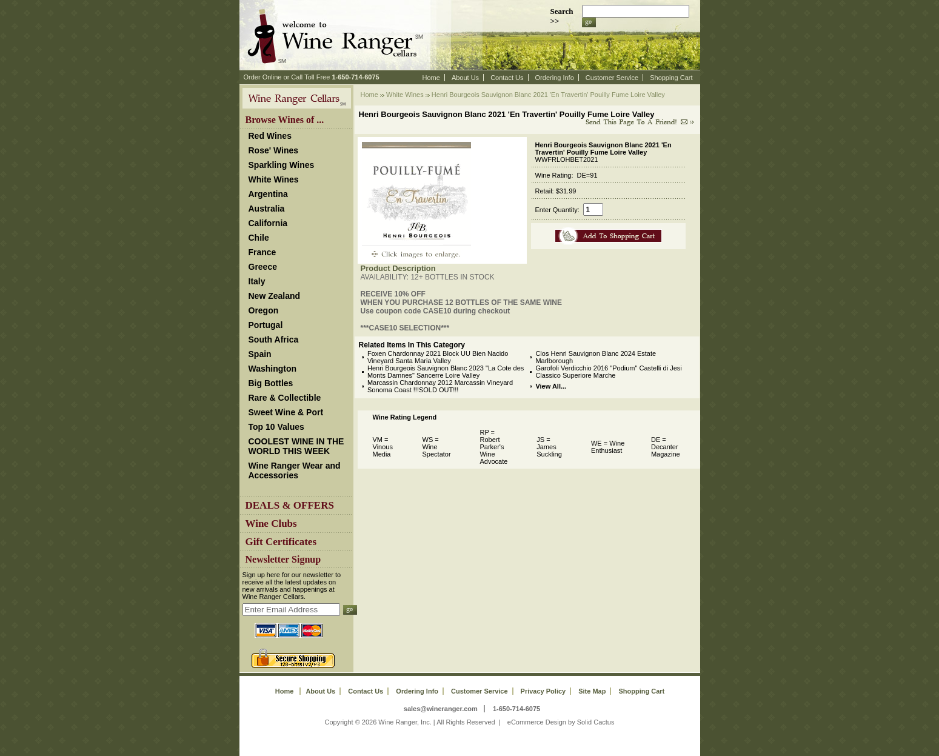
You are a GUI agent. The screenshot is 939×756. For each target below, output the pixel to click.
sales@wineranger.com (441, 708)
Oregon (264, 310)
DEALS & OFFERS (290, 505)
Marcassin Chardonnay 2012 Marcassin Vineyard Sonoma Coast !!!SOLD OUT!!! (440, 386)
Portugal (266, 325)
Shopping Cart (671, 77)
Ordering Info (554, 77)
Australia (267, 208)
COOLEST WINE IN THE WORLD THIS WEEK (296, 446)
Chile (259, 238)
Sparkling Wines (282, 165)
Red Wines (270, 136)
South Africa (274, 339)
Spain (260, 354)
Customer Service (612, 77)
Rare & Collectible (285, 398)
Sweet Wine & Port (286, 412)
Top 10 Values (276, 427)
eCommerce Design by (541, 722)
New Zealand (275, 296)
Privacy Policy (543, 691)
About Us (465, 77)
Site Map (592, 691)
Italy (257, 281)
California (268, 223)
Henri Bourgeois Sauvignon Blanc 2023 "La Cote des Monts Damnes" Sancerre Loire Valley (445, 371)
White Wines (274, 179)
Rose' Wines (274, 150)
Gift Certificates (281, 541)
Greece (263, 267)
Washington (273, 368)
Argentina (268, 194)
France (262, 252)
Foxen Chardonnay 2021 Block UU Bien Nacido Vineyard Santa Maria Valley (437, 357)
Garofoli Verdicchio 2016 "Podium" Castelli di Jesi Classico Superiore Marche (608, 371)
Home (431, 77)
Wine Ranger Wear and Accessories (295, 470)
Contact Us (506, 77)
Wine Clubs (271, 523)
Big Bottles (271, 383)
